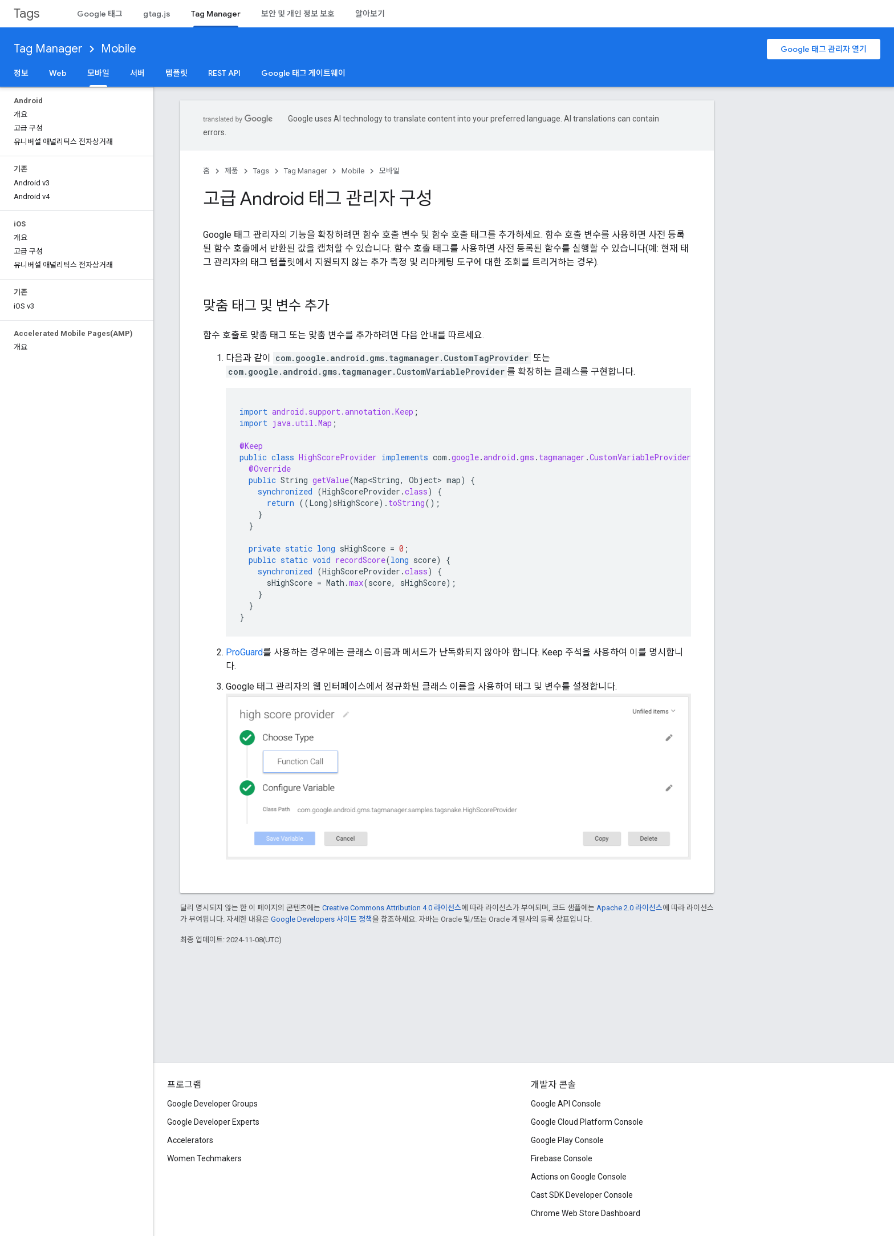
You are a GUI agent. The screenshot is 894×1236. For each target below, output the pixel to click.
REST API (224, 73)
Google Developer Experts (213, 1121)
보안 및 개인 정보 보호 (298, 14)
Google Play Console (567, 1140)
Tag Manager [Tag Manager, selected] (216, 14)
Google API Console (566, 1103)
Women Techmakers (204, 1158)
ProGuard (244, 652)
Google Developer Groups (212, 1103)
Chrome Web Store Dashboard (585, 1213)
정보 (21, 73)
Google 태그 (100, 14)
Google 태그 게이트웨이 (303, 73)
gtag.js (156, 14)
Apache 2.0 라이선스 (629, 907)
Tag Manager (48, 49)
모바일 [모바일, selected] (98, 73)
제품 (231, 171)
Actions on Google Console (579, 1176)
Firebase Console (561, 1158)
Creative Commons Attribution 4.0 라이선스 (391, 907)
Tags (26, 13)
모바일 (389, 171)
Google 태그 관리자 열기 (824, 49)
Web (58, 73)
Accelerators (190, 1140)
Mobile (118, 49)
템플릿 (176, 73)
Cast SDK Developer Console (582, 1194)
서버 (137, 73)
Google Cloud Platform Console (587, 1121)
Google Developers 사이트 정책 (321, 919)
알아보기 (370, 14)
